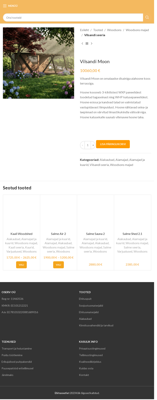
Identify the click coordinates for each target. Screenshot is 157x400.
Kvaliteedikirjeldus (90, 361)
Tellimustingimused (91, 355)
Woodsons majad (137, 30)
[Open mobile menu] (10, 6)
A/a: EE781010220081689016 (20, 312)
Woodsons (114, 30)
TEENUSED (9, 341)
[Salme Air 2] (58, 213)
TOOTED (85, 292)
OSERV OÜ (9, 292)
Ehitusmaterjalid (89, 312)
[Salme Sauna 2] (95, 213)
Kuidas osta (86, 368)
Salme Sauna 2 (95, 233)
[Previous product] (82, 43)
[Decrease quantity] (82, 145)
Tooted (98, 30)
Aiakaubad (107, 159)
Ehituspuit (85, 298)
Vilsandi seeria (94, 35)
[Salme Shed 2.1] (132, 213)
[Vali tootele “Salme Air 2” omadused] (58, 264)
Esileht (84, 30)
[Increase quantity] (93, 145)
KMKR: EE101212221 (15, 305)
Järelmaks (7, 374)
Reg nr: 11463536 (12, 298)
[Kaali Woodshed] (21, 213)
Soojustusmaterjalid (91, 305)
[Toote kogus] (88, 145)
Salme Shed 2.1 (132, 233)
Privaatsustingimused (92, 348)
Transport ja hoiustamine (17, 348)
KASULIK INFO (88, 341)
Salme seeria (132, 247)
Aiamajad (121, 159)
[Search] (77, 17)
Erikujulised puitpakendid (17, 361)
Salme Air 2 (58, 233)
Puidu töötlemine (12, 355)
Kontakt (84, 374)
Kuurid (29, 247)
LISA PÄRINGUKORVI (113, 144)
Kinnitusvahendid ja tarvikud (96, 325)
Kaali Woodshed (21, 233)
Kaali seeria (16, 247)
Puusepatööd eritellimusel (17, 368)
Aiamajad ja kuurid (58, 239)
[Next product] (91, 43)
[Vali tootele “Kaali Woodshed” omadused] (21, 264)
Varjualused (14, 251)
